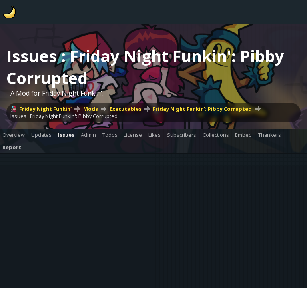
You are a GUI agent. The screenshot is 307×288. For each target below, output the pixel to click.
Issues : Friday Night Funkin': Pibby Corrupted (64, 116)
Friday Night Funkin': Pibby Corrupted (202, 108)
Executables (126, 108)
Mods (90, 108)
